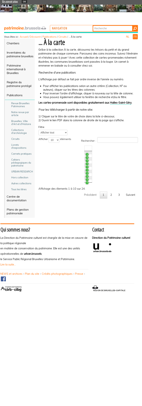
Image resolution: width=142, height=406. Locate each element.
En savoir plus (10, 1)
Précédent (90, 313)
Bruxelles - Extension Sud (69, 184)
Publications (50, 36)
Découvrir (35, 36)
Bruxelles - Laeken (65, 199)
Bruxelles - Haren (64, 169)
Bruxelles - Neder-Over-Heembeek (75, 154)
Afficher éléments (54, 140)
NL (128, 36)
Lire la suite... (8, 362)
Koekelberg (61, 274)
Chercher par (107, 25)
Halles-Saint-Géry (120, 102)
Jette (57, 244)
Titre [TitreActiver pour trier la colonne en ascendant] (57, 148)
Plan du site (32, 371)
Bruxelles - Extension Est (69, 229)
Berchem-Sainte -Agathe (69, 289)
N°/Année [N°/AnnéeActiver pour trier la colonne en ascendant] (124, 148)
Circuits (62, 36)
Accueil (24, 36)
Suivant (130, 313)
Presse (79, 371)
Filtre (41, 127)
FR (135, 36)
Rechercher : (109, 140)
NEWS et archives (11, 371)
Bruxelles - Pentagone (67, 214)
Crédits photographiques (57, 371)
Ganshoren (60, 259)
